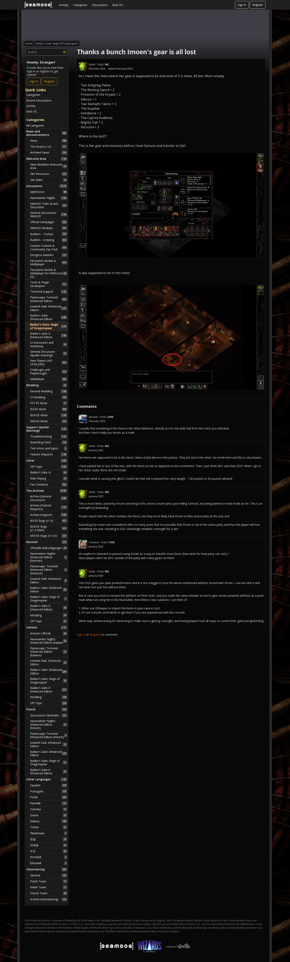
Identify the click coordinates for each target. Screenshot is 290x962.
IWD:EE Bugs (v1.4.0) (48, 536)
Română (48, 857)
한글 (48, 839)
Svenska (48, 809)
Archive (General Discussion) (48, 498)
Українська (48, 833)
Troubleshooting (48, 436)
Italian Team (48, 887)
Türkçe (48, 827)
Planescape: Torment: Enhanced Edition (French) (48, 735)
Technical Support (48, 292)
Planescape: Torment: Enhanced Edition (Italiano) (48, 651)
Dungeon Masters (48, 255)
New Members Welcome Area (48, 166)
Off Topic (48, 621)
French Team (48, 893)
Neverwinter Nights (48, 198)
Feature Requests (48, 454)
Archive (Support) (48, 515)
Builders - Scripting (48, 240)
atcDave (93, 417)
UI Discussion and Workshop (48, 344)
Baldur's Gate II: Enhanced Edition (48, 335)
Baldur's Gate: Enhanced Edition (48, 317)
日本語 (48, 845)
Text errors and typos (48, 448)
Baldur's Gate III (48, 472)
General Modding (48, 391)
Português (48, 791)
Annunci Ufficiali (48, 633)
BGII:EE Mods (48, 415)
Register (257, 5)
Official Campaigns (48, 222)
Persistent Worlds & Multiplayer (48, 262)
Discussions (100, 5)
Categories (80, 5)
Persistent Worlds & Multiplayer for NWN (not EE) (48, 273)
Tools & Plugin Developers (48, 284)
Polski (48, 797)
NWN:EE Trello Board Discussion (48, 205)
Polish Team (48, 881)
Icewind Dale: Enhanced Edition (48, 308)
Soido (92, 64)
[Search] (64, 52)
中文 (48, 851)
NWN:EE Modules (48, 228)
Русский (48, 803)
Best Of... (118, 5)
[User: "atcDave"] (83, 419)
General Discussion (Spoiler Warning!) (48, 353)
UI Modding (48, 397)
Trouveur (94, 542)
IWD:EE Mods (48, 421)
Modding (48, 615)
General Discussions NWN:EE (48, 214)
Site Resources (48, 174)
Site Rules (48, 180)
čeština (48, 821)
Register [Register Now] (49, 81)
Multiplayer (48, 379)
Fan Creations (48, 485)
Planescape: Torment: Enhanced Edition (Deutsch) (48, 569)
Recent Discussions (39, 100)
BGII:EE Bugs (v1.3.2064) (48, 528)
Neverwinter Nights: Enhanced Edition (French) (48, 724)
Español (48, 785)
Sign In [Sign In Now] (34, 81)
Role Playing (48, 478)
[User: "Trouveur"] (83, 544)
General (48, 875)
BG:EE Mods (48, 409)
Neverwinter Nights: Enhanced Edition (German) (48, 557)
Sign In (242, 5)
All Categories (35, 125)
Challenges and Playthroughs (48, 371)
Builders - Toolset (48, 234)
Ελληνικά (48, 863)
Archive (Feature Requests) (48, 507)
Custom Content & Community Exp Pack (48, 247)
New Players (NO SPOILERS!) (48, 362)
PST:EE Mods (48, 403)
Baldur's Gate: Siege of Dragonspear (48, 326)
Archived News (48, 153)
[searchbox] (46, 52)
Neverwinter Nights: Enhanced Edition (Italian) (48, 641)
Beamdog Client (48, 442)
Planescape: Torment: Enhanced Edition (48, 299)
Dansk (48, 815)
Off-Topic (48, 467)
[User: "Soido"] (83, 66)
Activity (63, 5)
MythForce (48, 192)
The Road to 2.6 (48, 146)
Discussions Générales (48, 715)
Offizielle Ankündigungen (48, 548)
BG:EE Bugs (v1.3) (48, 521)
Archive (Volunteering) (48, 899)
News (48, 141)
